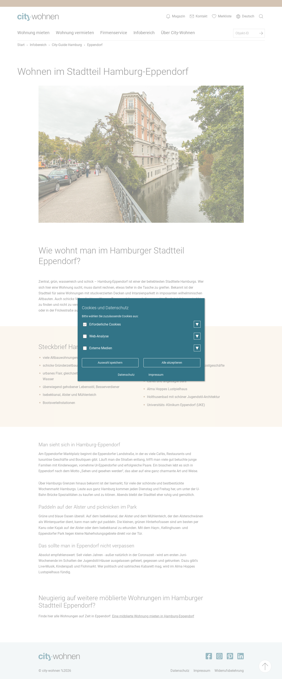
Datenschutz (126, 374)
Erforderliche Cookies (105, 324)
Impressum (156, 374)
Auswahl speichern (110, 362)
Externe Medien (100, 348)
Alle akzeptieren (172, 362)
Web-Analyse (99, 336)
